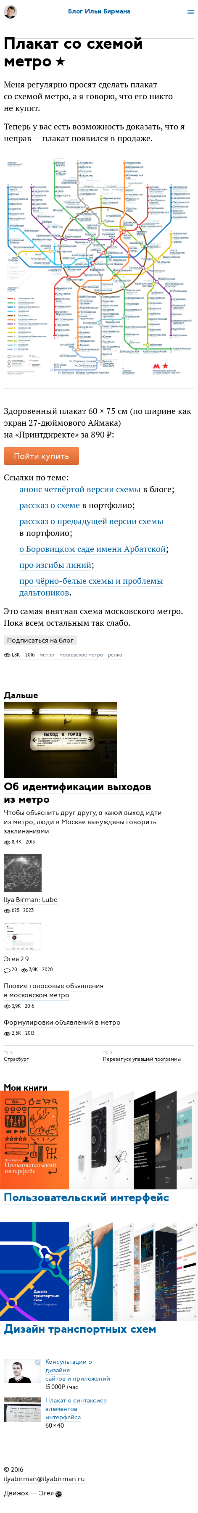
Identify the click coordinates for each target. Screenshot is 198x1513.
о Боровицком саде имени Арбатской (92, 548)
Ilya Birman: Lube (31, 899)
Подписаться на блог (40, 640)
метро (47, 654)
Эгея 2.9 (16, 959)
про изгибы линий (55, 564)
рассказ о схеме (49, 505)
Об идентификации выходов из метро (77, 794)
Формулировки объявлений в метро (62, 1022)
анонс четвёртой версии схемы (80, 489)
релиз (115, 654)
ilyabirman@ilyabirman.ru (44, 1479)
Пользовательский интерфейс (86, 1198)
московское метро (81, 654)
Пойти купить (41, 456)
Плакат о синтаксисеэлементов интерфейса (76, 1408)
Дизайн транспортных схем (80, 1330)
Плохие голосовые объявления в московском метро (53, 991)
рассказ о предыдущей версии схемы (91, 521)
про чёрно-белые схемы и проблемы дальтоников (91, 586)
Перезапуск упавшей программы (142, 1059)
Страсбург (16, 1059)
